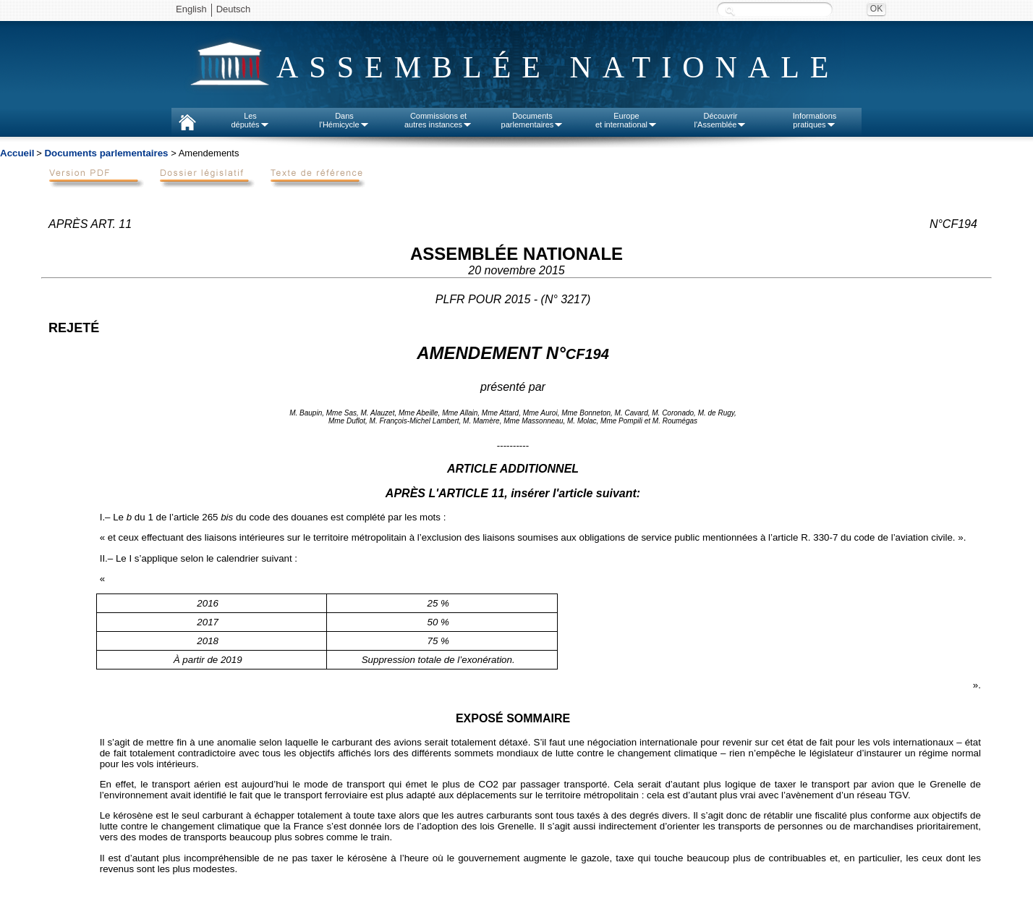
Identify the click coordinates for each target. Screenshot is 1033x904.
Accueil (17, 153)
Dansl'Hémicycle (344, 120)
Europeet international (626, 120)
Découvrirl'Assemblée (720, 120)
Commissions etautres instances (438, 120)
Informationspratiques (815, 120)
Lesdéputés (250, 120)
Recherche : (730, 10)
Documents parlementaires (106, 153)
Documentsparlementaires (532, 120)
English (191, 9)
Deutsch (233, 9)
